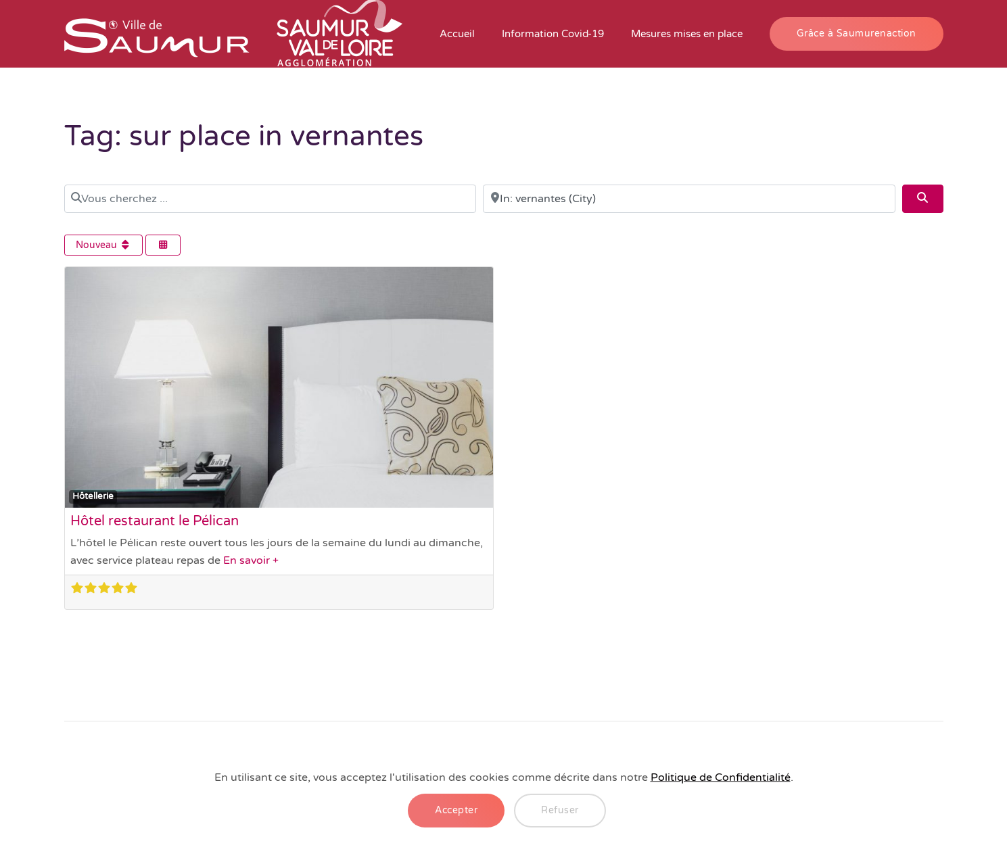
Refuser (560, 810)
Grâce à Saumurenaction (856, 33)
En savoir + (251, 560)
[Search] (922, 199)
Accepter (456, 810)
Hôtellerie (93, 496)
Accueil (457, 34)
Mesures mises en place (687, 34)
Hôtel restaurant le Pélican (154, 521)
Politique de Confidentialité (721, 777)
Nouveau (104, 245)
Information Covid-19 (553, 34)
